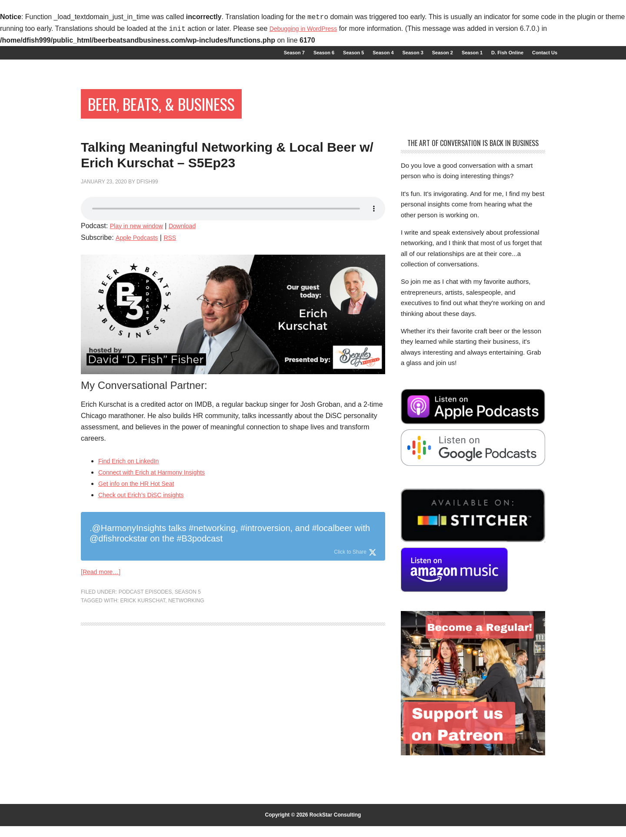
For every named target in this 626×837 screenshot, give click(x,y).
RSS (176, 292)
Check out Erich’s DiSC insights (147, 549)
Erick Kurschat (142, 657)
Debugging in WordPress (308, 29)
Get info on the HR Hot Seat (141, 538)
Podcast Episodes (145, 649)
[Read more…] (103, 627)
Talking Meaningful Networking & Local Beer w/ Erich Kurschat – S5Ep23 (218, 187)
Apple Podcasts (139, 292)
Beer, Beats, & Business (186, 111)
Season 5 (188, 649)
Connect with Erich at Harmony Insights (159, 527)
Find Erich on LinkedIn (132, 515)
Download (191, 280)
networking (186, 657)
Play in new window (140, 280)
